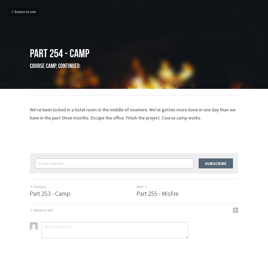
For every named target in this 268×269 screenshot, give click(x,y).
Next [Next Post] (142, 186)
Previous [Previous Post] (38, 186)
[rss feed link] (235, 210)
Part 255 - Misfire (157, 194)
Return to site (23, 11)
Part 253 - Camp (50, 194)
